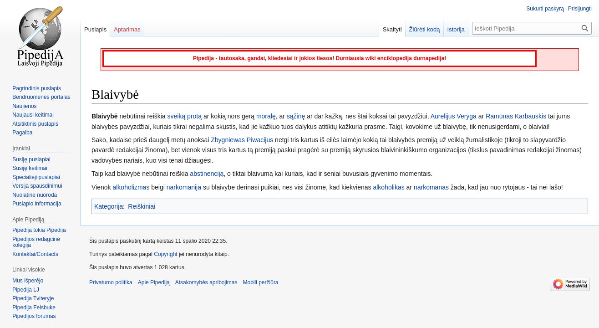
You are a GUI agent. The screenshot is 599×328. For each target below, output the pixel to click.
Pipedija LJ (25, 290)
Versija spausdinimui (37, 186)
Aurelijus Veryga (454, 116)
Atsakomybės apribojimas (206, 282)
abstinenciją (206, 173)
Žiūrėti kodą (424, 29)
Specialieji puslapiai (36, 177)
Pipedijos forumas (34, 316)
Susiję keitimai (29, 168)
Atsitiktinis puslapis (35, 124)
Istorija (456, 29)
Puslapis (95, 29)
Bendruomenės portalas (41, 97)
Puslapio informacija (36, 203)
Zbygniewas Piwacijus (242, 140)
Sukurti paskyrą (545, 8)
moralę (266, 116)
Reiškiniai (141, 206)
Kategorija (108, 206)
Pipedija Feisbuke (34, 307)
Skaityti (392, 29)
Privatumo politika (110, 282)
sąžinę (296, 116)
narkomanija (184, 187)
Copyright (165, 254)
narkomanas (431, 187)
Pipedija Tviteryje (33, 298)
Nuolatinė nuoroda (34, 195)
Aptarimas (127, 29)
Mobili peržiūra (261, 282)
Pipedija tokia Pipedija (39, 230)
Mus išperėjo (27, 280)
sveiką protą (185, 116)
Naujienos (24, 106)
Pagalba (22, 132)
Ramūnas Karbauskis (516, 116)
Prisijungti (580, 8)
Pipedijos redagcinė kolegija (36, 242)
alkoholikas (388, 187)
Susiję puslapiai (31, 159)
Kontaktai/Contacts (35, 254)
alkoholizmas (130, 187)
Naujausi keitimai (33, 115)
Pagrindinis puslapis (36, 88)
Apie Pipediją (154, 282)
